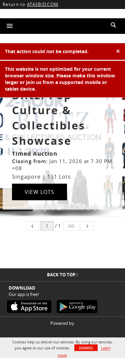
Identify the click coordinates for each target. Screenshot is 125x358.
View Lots (39, 192)
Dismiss (86, 347)
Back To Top (62, 275)
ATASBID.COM (42, 4)
